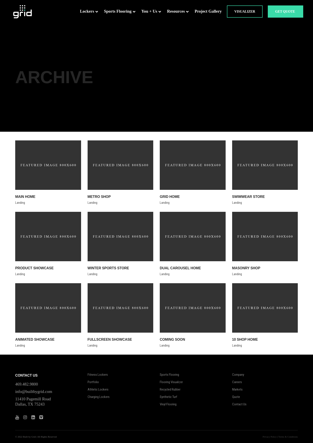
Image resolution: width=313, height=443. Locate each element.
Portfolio (93, 382)
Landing (20, 203)
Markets (237, 389)
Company (238, 375)
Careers (237, 382)
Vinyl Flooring (168, 404)
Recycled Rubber (170, 389)
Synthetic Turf (168, 397)
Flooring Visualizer (171, 382)
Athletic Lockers (98, 389)
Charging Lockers (99, 397)
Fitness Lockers (98, 375)
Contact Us (239, 404)
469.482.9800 (26, 384)
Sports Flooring (169, 375)
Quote (236, 397)
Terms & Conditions (288, 436)
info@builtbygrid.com (33, 391)
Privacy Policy (269, 436)
